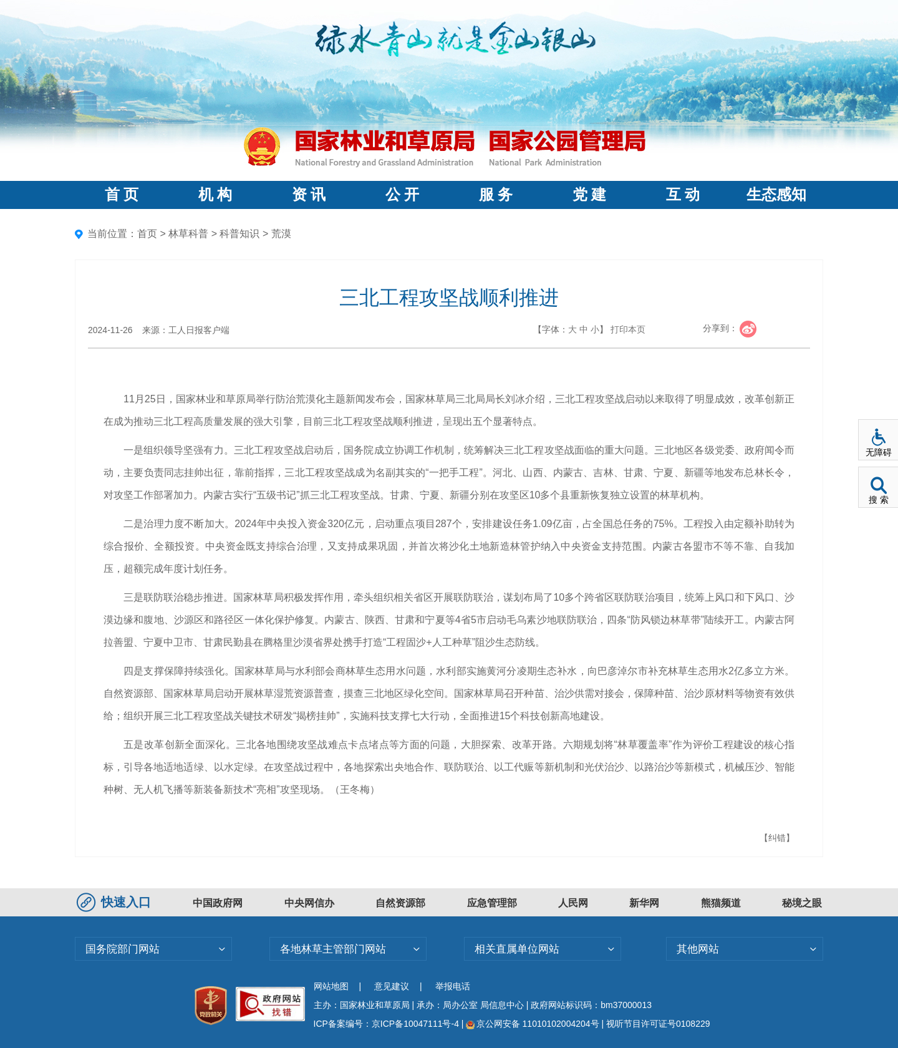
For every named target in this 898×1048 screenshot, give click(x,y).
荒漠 (281, 233)
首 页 (121, 195)
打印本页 (628, 329)
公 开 (402, 195)
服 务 (496, 195)
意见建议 (391, 986)
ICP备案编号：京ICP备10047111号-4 (387, 1024)
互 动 (683, 195)
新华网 (644, 903)
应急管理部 (492, 903)
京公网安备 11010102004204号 (532, 1024)
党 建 (589, 195)
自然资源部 (400, 903)
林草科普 (188, 233)
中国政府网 (218, 903)
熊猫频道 (721, 903)
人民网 (573, 903)
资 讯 (309, 195)
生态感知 (776, 195)
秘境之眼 (802, 903)
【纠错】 (777, 838)
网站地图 (331, 986)
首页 (147, 233)
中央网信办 (309, 903)
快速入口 (115, 902)
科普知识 (239, 233)
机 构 (215, 195)
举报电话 (452, 986)
